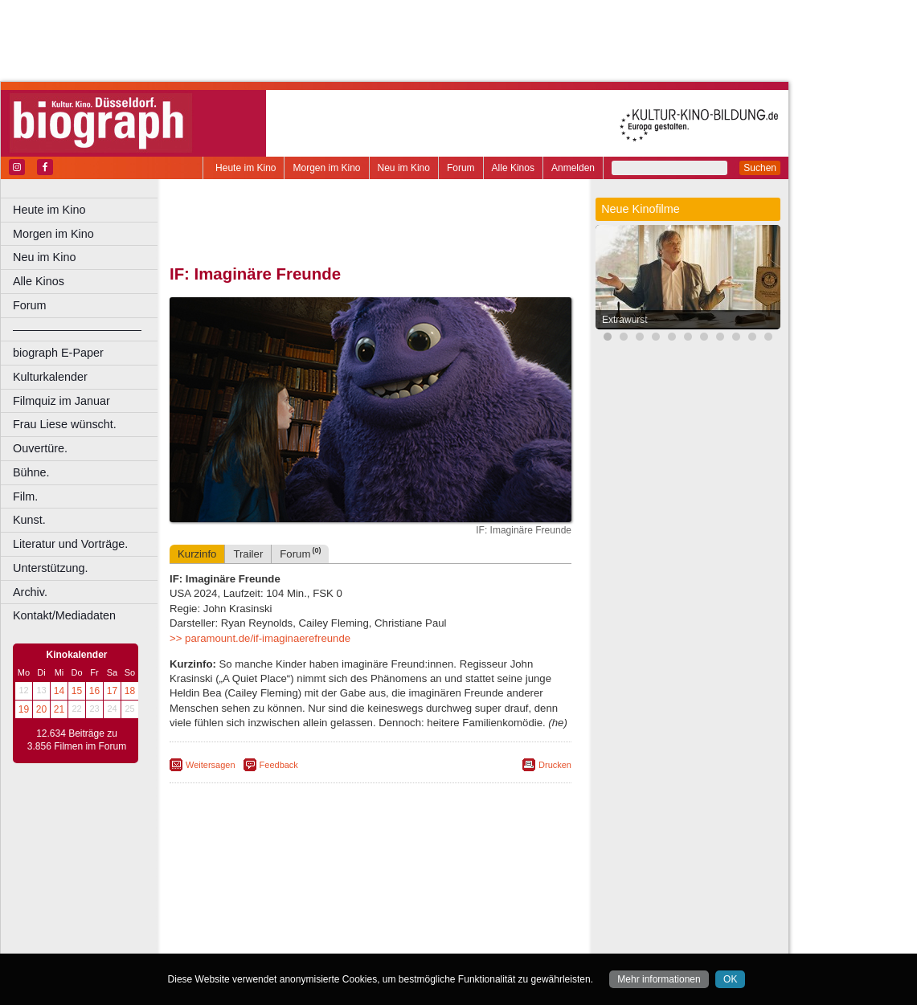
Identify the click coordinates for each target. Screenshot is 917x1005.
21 (59, 709)
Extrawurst (625, 319)
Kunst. (29, 519)
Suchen (759, 168)
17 (112, 691)
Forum (461, 168)
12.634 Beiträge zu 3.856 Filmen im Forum (76, 740)
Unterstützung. (50, 568)
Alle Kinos (513, 168)
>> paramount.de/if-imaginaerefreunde (260, 638)
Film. (25, 496)
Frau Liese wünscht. (65, 424)
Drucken (554, 765)
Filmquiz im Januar (61, 400)
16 (94, 691)
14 (59, 691)
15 (77, 691)
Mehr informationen (658, 979)
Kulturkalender (50, 376)
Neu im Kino (404, 168)
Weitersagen (210, 765)
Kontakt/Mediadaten (64, 615)
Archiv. (30, 592)
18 (130, 691)
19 (23, 709)
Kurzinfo (197, 554)
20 (41, 709)
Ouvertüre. (40, 448)
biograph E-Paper (58, 352)
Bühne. (31, 472)
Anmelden (573, 168)
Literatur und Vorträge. (70, 543)
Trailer (248, 554)
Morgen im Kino (326, 168)
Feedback (279, 765)
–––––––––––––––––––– (77, 329)
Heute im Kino (245, 168)
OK (730, 979)
